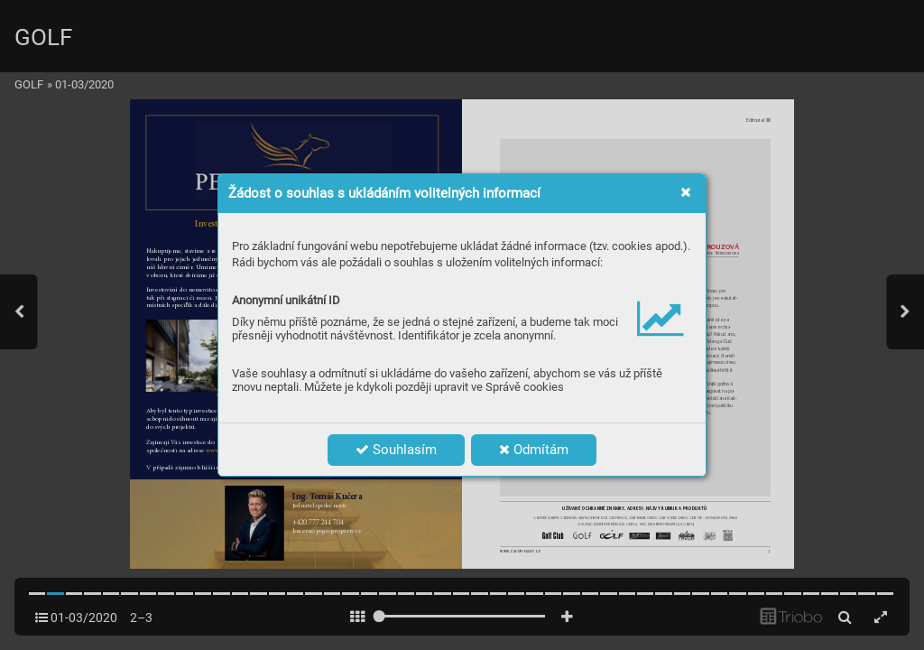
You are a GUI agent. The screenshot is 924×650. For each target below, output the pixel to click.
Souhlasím (396, 449)
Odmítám (533, 449)
